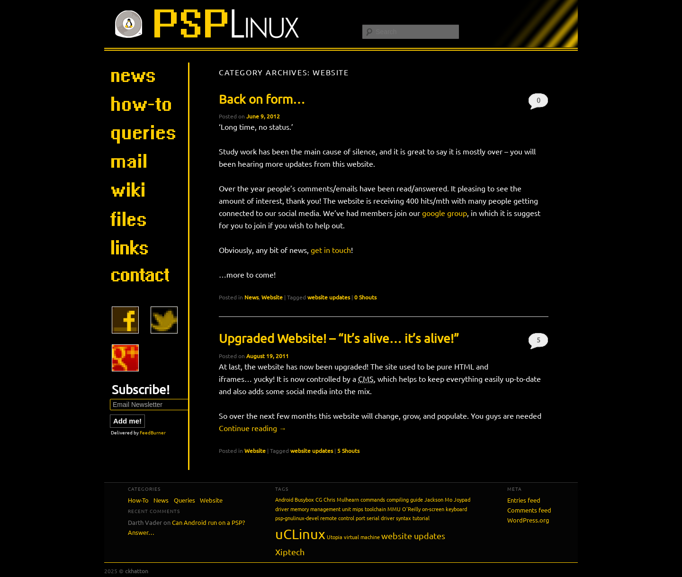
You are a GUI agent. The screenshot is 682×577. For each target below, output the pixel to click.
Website (272, 297)
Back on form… (262, 99)
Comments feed (529, 510)
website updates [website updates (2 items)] (413, 536)
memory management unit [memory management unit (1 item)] (320, 509)
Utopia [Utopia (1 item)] (334, 537)
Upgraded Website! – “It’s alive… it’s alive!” (339, 338)
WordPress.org (528, 520)
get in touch (331, 249)
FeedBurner (153, 432)
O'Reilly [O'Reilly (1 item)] (411, 509)
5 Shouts (538, 342)
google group (444, 212)
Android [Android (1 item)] (284, 499)
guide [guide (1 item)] (416, 499)
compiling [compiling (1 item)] (397, 499)
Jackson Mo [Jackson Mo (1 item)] (438, 499)
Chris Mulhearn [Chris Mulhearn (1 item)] (341, 499)
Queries (184, 500)
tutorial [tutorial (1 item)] (421, 518)
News (251, 297)
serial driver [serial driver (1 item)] (381, 518)
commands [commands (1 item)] (372, 499)
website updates (328, 297)
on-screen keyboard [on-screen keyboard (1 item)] (444, 509)
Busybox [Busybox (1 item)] (304, 499)
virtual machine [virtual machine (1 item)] (362, 537)
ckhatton (136, 571)
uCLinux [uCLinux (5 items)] (300, 534)
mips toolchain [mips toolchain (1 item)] (369, 509)
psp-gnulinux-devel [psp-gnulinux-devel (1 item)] (297, 518)
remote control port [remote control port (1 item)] (342, 518)
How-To (138, 500)
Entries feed (523, 500)
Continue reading (253, 428)
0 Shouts (538, 102)
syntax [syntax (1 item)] (403, 518)
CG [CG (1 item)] (318, 499)
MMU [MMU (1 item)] (394, 509)
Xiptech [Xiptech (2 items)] (290, 552)
